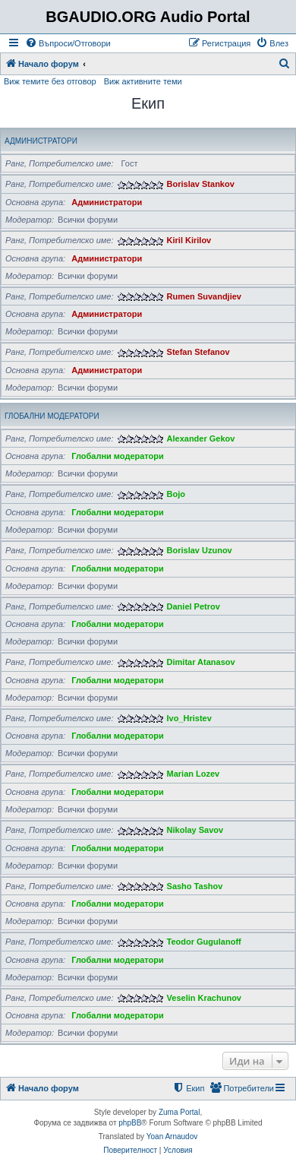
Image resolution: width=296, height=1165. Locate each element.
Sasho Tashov (195, 886)
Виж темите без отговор (50, 81)
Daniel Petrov (193, 606)
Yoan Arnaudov (171, 1136)
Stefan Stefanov (198, 351)
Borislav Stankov (201, 183)
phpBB (129, 1123)
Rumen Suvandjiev (204, 296)
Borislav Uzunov (199, 550)
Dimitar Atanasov (201, 661)
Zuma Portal (179, 1112)
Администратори (41, 141)
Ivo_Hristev (189, 718)
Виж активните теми (143, 81)
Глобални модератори (52, 416)
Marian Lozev (193, 773)
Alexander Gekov (201, 438)
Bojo (176, 494)
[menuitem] (68, 43)
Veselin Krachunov (204, 997)
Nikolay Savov (195, 829)
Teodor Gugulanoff (204, 941)
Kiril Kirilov (189, 240)
